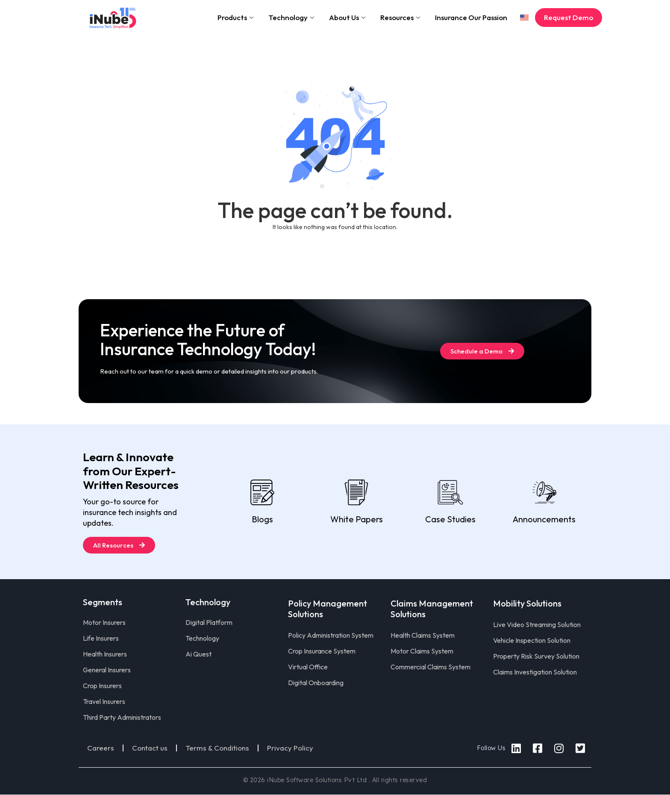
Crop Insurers (102, 685)
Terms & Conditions (217, 747)
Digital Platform (208, 622)
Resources (401, 17)
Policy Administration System (330, 635)
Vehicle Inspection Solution (531, 640)
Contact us (150, 747)
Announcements (544, 519)
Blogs (262, 519)
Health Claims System (423, 635)
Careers (100, 747)
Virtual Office (308, 666)
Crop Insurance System (322, 651)
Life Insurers (101, 638)
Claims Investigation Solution (535, 672)
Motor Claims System (422, 651)
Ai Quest (198, 654)
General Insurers (107, 669)
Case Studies (450, 519)
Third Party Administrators (122, 717)
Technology (292, 17)
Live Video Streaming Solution (537, 624)
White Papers (356, 519)
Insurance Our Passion (471, 17)
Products (236, 17)
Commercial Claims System (430, 666)
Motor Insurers (104, 622)
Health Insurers (105, 654)
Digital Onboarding (316, 682)
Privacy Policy (290, 747)
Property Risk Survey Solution (536, 656)
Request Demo (568, 17)
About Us (348, 17)
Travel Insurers (104, 701)
